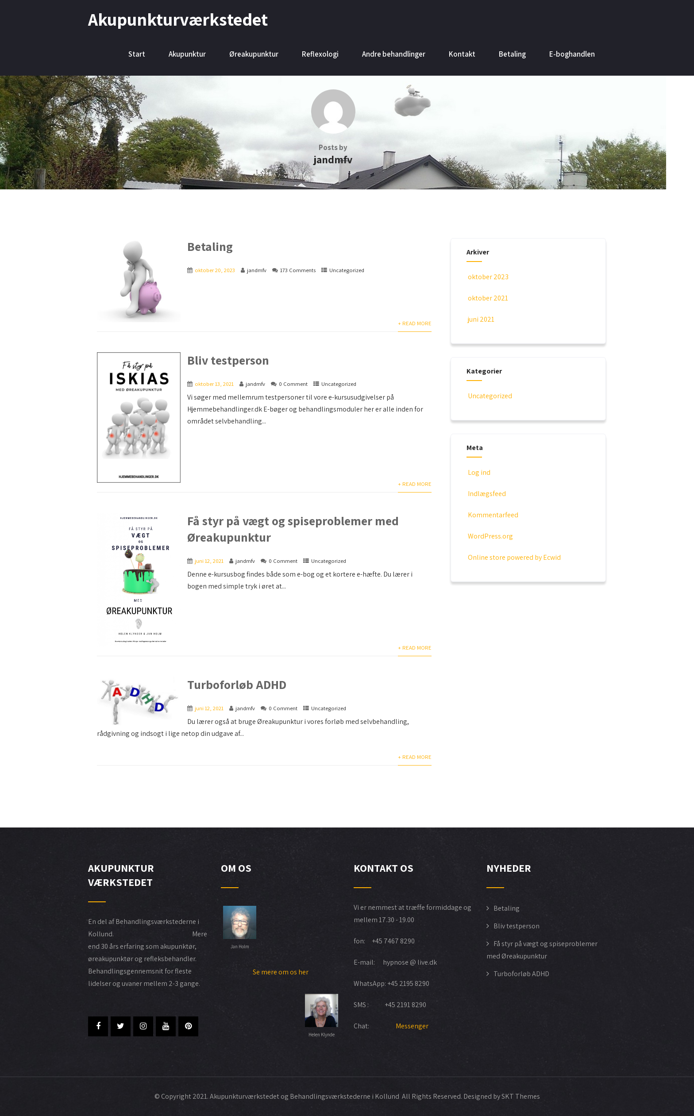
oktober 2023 (488, 276)
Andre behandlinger (393, 54)
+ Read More (415, 323)
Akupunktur (187, 54)
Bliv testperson (228, 360)
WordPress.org (490, 536)
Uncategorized (346, 270)
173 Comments (298, 270)
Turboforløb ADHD (236, 684)
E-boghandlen (572, 54)
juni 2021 (481, 319)
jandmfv (256, 270)
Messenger (412, 1026)
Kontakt (462, 54)
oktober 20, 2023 (215, 270)
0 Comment (293, 384)
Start (136, 54)
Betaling (512, 54)
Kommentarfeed (492, 515)
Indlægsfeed (486, 493)
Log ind (478, 472)
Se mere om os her (280, 972)
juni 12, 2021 (209, 561)
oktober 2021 (488, 298)
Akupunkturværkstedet (178, 19)
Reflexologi (320, 54)
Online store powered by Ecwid (514, 557)
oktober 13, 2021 (214, 384)
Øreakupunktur (253, 54)
